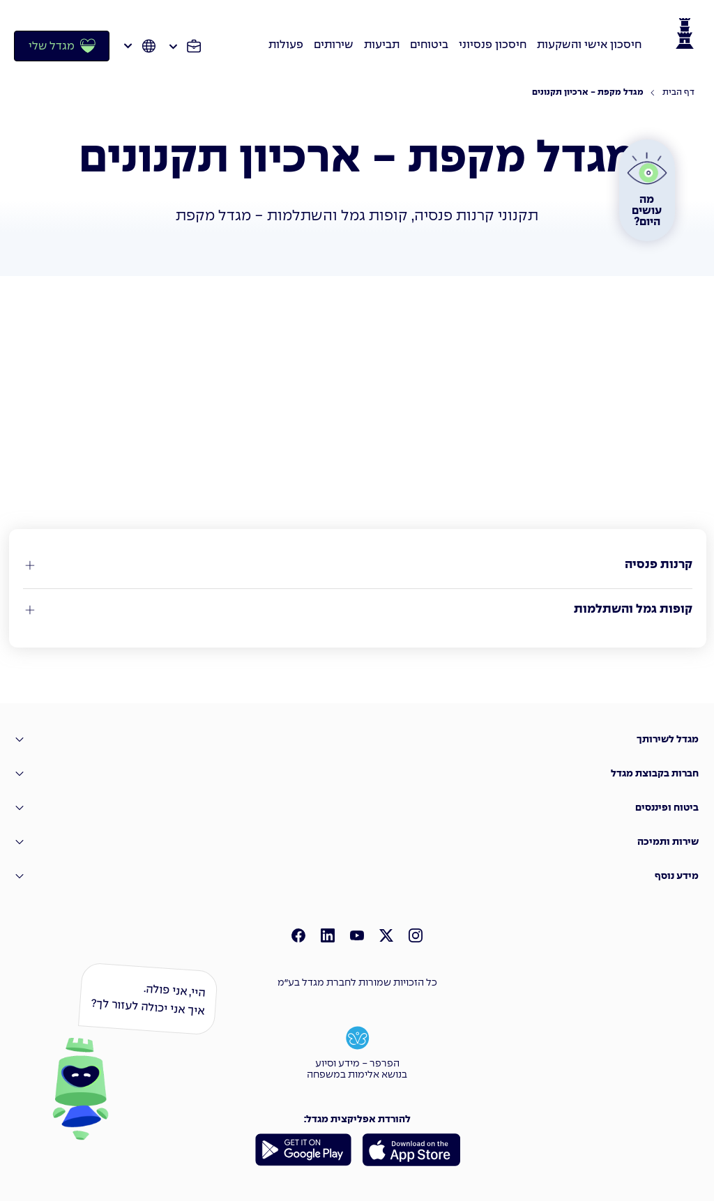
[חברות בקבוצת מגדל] (357, 774)
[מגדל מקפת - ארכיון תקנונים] (588, 93)
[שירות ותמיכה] (357, 842)
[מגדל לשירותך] (357, 740)
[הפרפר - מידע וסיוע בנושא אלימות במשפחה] (357, 1051)
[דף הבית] (672, 93)
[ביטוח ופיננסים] (357, 808)
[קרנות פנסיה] (357, 565)
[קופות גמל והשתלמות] (357, 610)
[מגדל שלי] (61, 46)
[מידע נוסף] (357, 876)
